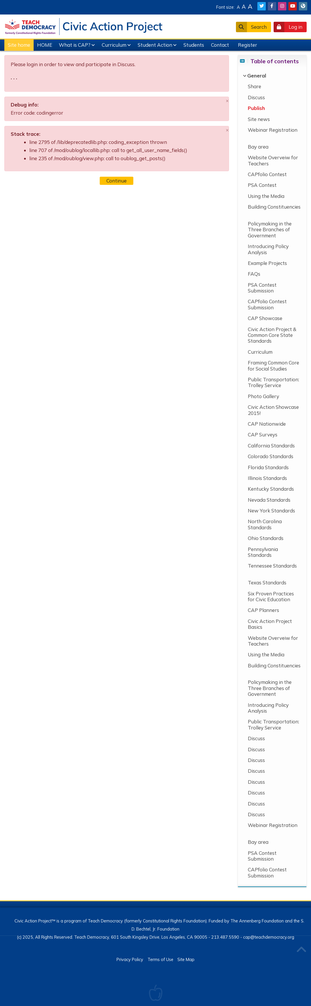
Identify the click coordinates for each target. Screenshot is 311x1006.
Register (247, 45)
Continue (116, 181)
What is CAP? (74, 45)
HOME (44, 45)
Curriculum (114, 45)
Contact (220, 45)
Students (193, 45)
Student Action (155, 45)
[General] (256, 76)
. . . (14, 77)
